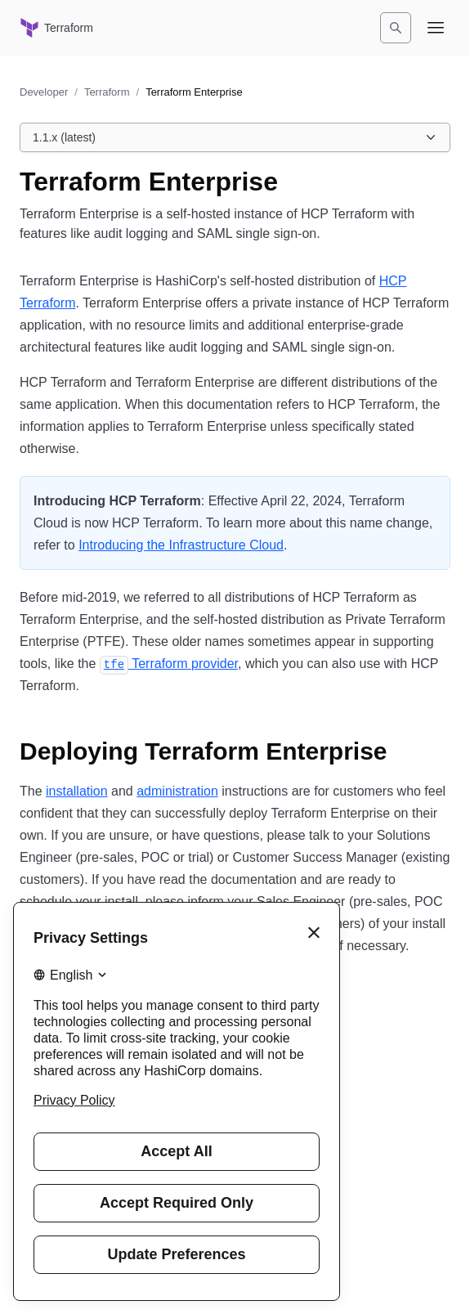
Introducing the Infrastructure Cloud (181, 545)
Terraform (107, 92)
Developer (44, 92)
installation (77, 791)
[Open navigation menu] (435, 28)
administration (177, 791)
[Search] (395, 27)
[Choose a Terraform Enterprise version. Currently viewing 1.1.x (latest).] (235, 137)
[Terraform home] (56, 28)
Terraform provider (169, 663)
